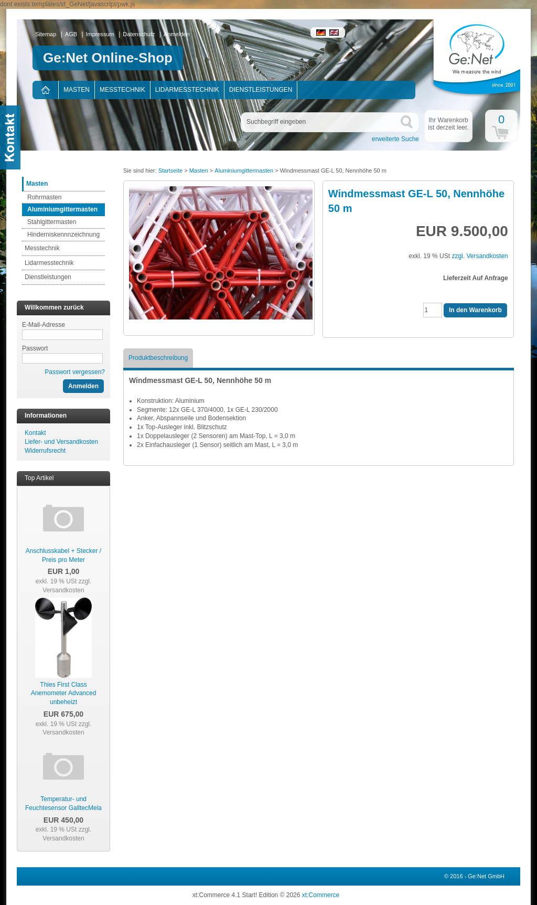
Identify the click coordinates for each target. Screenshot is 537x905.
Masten (76, 89)
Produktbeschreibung (158, 357)
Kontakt (35, 432)
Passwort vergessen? (75, 372)
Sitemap (45, 34)
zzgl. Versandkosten (66, 586)
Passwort (35, 348)
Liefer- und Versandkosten (61, 441)
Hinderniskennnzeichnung (63, 234)
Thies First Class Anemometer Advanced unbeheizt (63, 693)
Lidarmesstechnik (187, 89)
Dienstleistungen (261, 89)
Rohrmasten (44, 197)
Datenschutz (139, 34)
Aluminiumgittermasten (62, 209)
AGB (71, 34)
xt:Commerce (320, 895)
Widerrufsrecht (45, 450)
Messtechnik (122, 89)
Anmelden (177, 34)
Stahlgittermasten (51, 222)
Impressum (100, 34)
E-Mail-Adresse (43, 324)
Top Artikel (39, 478)
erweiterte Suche (395, 139)
